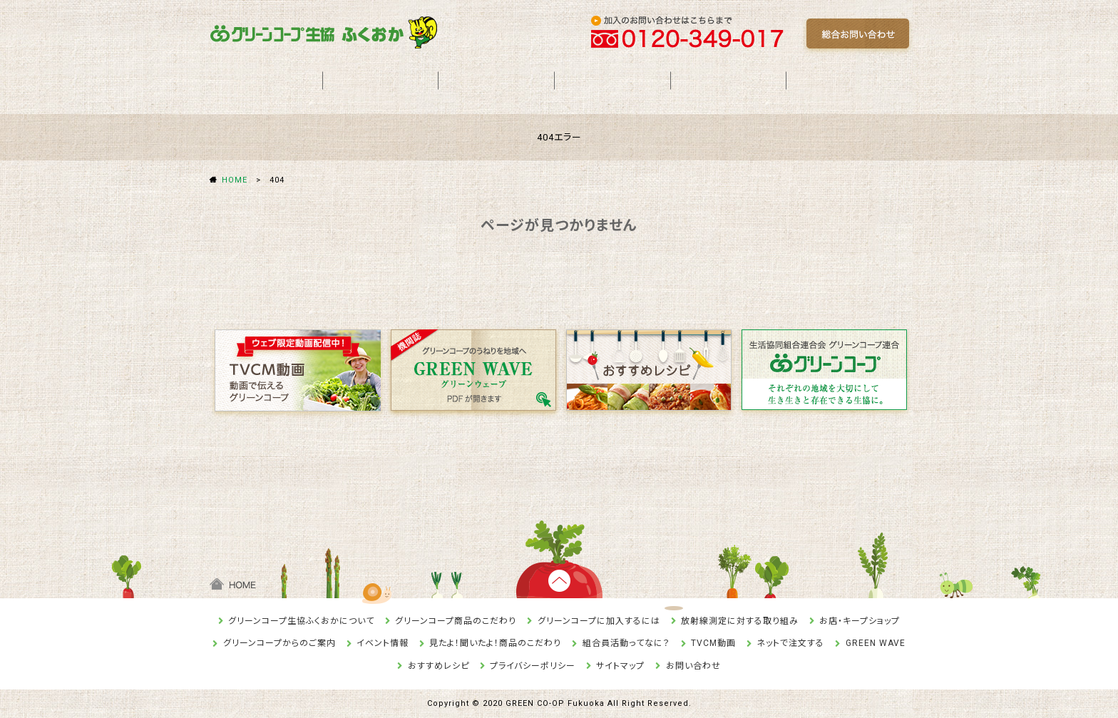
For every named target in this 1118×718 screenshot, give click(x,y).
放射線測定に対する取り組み (740, 621)
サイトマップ (620, 666)
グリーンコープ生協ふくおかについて (301, 621)
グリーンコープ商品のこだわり (455, 621)
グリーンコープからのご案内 (279, 643)
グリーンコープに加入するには (599, 621)
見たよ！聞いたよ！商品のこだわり (495, 643)
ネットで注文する (790, 643)
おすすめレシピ (438, 666)
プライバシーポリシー (532, 666)
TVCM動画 (713, 643)
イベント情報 (383, 643)
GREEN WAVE (876, 643)
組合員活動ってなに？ (626, 643)
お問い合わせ (693, 666)
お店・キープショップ (859, 621)
